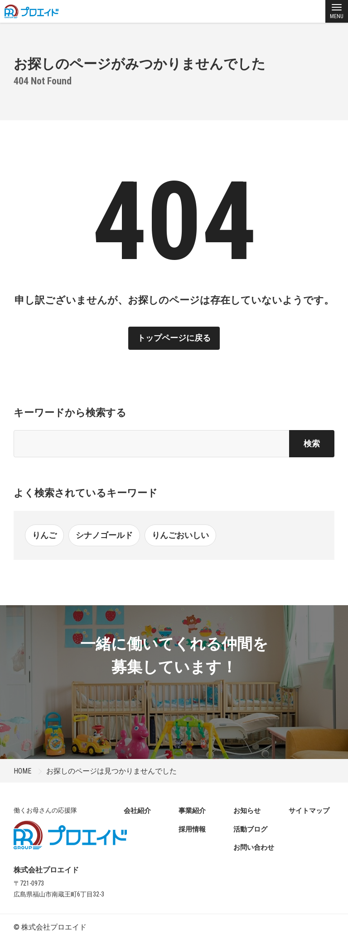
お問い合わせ (253, 847)
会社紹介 (137, 811)
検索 (312, 443)
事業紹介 (192, 811)
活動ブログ (250, 829)
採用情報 (192, 829)
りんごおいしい (180, 535)
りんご (44, 535)
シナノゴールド (104, 535)
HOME (22, 771)
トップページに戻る (174, 338)
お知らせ (247, 811)
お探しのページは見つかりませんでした (111, 771)
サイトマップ (309, 811)
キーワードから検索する (70, 412)
